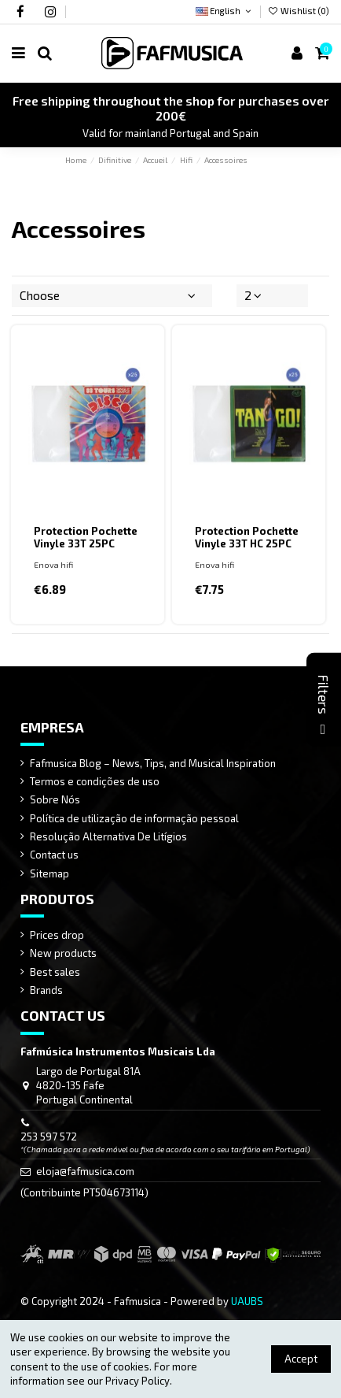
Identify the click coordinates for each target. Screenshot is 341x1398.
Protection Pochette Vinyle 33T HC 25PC (247, 537)
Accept (300, 1358)
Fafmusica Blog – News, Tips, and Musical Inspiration (153, 763)
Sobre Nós (55, 799)
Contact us (54, 854)
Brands (46, 990)
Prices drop (57, 935)
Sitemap (49, 873)
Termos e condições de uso (95, 781)
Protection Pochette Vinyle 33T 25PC (86, 537)
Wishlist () (298, 11)
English (224, 11)
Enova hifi (53, 564)
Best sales (55, 972)
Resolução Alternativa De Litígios (108, 836)
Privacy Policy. (138, 1380)
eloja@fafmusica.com (85, 1171)
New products (63, 953)
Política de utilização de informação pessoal (134, 818)
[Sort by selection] (112, 295)
